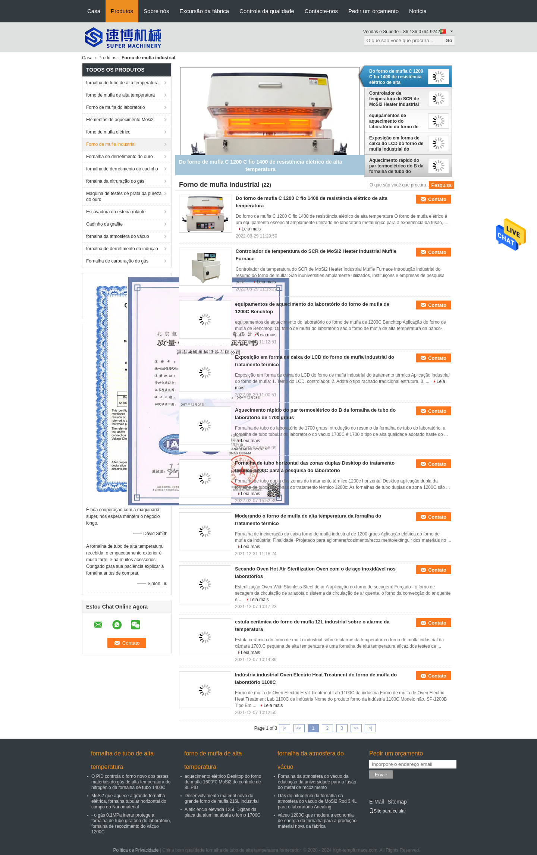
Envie (381, 774)
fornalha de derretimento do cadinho (122, 169)
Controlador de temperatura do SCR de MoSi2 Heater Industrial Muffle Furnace (394, 99)
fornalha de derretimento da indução (122, 248)
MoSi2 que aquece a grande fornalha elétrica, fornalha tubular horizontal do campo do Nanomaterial (128, 801)
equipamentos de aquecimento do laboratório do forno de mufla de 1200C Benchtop (396, 121)
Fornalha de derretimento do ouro (119, 156)
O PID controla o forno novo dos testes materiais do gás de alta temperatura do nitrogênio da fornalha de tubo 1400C (130, 782)
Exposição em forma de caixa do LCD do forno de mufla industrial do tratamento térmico (396, 143)
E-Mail (376, 802)
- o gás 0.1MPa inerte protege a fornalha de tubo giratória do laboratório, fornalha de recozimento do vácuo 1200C (131, 823)
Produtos (122, 11)
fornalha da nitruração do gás (115, 181)
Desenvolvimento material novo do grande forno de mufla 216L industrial (221, 798)
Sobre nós (156, 11)
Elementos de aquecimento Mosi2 (120, 119)
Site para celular (387, 811)
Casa (93, 11)
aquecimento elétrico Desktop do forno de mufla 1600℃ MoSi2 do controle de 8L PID (223, 782)
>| (370, 728)
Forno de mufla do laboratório (115, 107)
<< (298, 728)
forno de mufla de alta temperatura (120, 95)
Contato (437, 199)
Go (448, 40)
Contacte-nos (321, 11)
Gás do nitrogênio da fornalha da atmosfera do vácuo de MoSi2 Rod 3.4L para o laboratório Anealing (317, 801)
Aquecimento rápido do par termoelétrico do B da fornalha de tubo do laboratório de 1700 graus (396, 166)
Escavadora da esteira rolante (115, 211)
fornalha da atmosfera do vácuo (117, 236)
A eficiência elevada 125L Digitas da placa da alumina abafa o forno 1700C (222, 812)
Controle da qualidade (266, 11)
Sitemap (396, 802)
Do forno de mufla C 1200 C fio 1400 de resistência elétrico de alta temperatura (396, 77)
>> (356, 728)
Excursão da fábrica (204, 11)
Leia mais (251, 229)
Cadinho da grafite (104, 224)
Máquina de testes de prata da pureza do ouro (123, 196)
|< (284, 728)
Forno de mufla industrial (110, 144)
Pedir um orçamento (373, 11)
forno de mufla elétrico (108, 132)
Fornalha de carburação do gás (117, 261)
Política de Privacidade (135, 850)
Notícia (418, 11)
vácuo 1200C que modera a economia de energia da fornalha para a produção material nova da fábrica (317, 820)
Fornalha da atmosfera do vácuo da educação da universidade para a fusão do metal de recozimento (317, 782)
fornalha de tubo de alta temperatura (122, 82)
